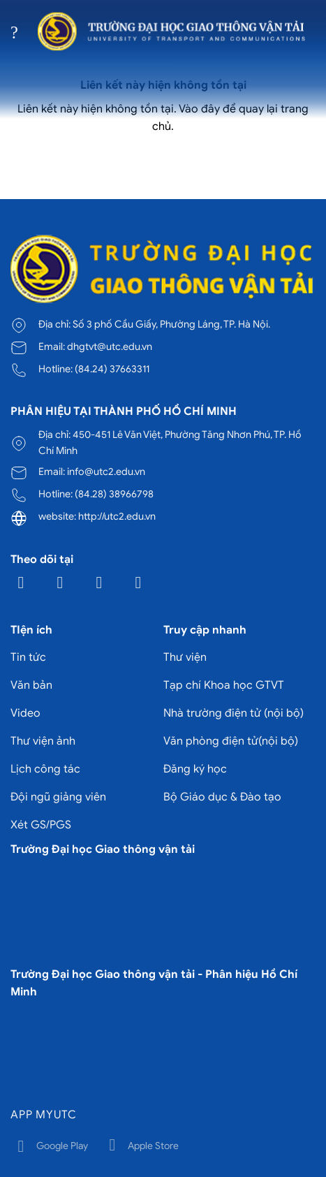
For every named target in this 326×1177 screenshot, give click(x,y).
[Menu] (18, 31)
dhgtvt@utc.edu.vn (109, 346)
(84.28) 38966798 (114, 494)
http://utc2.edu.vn (117, 516)
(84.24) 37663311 (112, 369)
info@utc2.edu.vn (106, 471)
